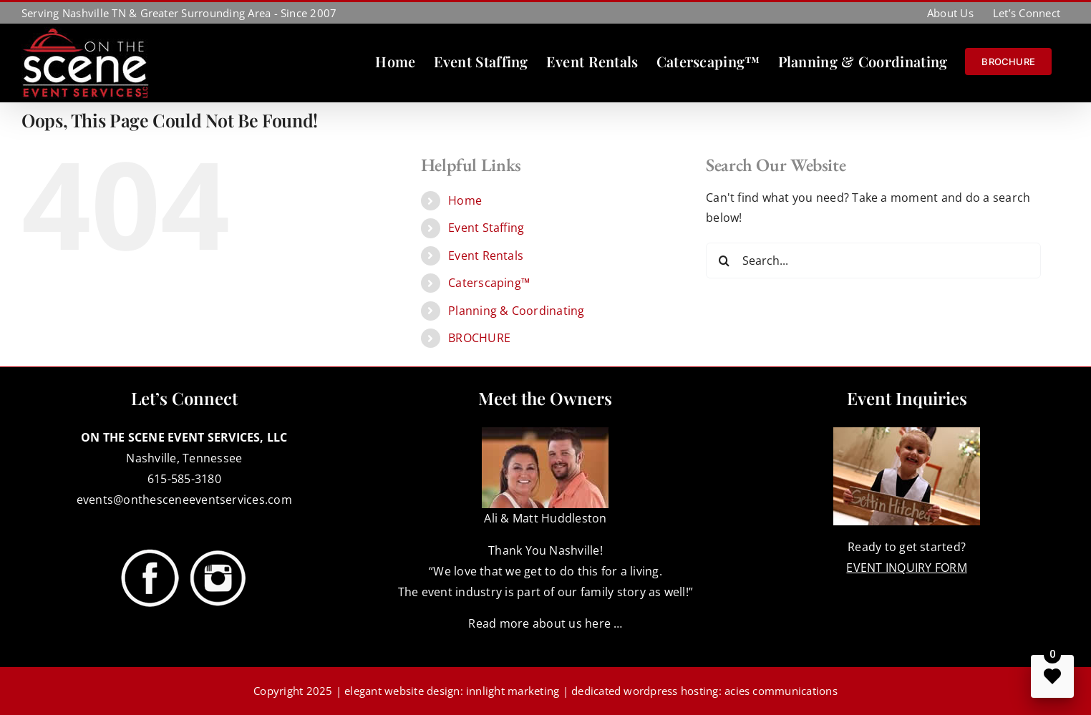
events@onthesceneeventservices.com (184, 499)
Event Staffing (486, 227)
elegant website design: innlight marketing (451, 691)
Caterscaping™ (489, 283)
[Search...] (873, 260)
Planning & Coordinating (516, 310)
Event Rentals (485, 255)
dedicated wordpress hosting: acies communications (704, 691)
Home (465, 200)
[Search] (724, 260)
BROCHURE (479, 338)
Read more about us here (539, 623)
